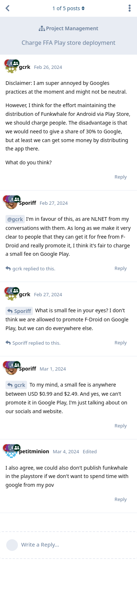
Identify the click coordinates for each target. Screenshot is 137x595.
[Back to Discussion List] (7, 8)
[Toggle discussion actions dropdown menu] (129, 8)
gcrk (19, 384)
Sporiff (22, 311)
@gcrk (15, 219)
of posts (68, 8)
